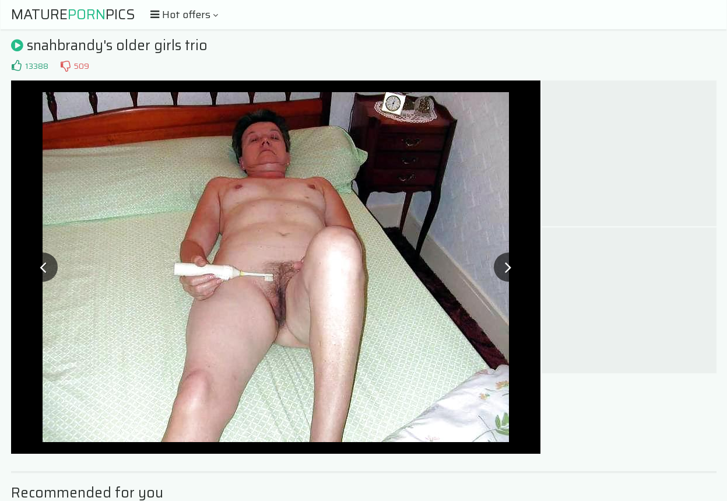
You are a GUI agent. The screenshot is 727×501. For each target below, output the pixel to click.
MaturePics (73, 14)
